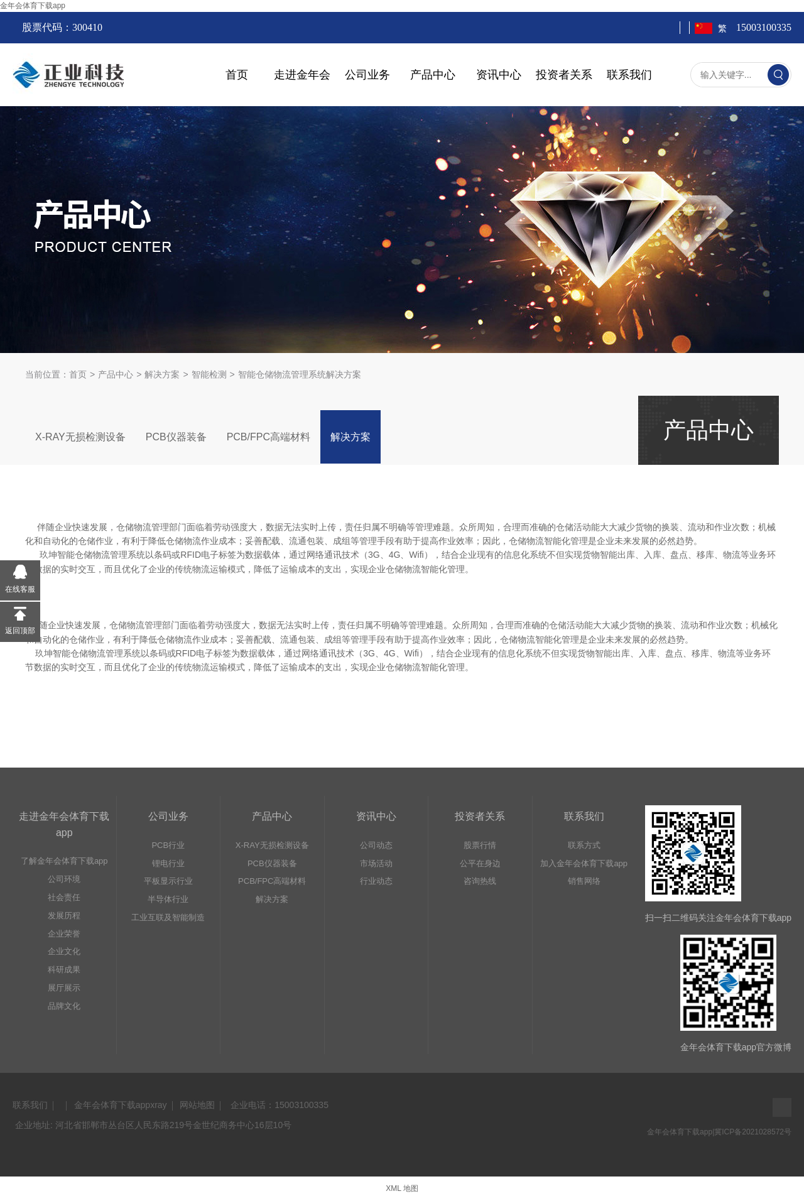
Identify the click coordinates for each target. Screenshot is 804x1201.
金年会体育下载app (32, 5)
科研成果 (64, 969)
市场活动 (376, 863)
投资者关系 (564, 74)
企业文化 (64, 951)
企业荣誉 (64, 933)
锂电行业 (168, 863)
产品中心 (432, 74)
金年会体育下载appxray (120, 1105)
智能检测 (209, 374)
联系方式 (584, 845)
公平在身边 (480, 863)
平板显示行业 (168, 881)
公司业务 (367, 74)
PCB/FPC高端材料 (268, 437)
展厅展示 (64, 987)
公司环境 (64, 879)
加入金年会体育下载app (583, 863)
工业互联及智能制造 (168, 917)
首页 (236, 74)
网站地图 (197, 1105)
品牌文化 (64, 1006)
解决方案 (162, 374)
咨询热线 (480, 881)
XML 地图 (402, 1188)
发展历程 (64, 915)
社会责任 (64, 897)
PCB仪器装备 (176, 437)
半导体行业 (168, 899)
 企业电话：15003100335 (278, 1105)
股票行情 (480, 845)
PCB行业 (168, 845)
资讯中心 (498, 74)
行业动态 (376, 881)
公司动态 (376, 845)
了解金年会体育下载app (64, 861)
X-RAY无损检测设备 (80, 437)
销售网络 (584, 881)
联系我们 (629, 74)
